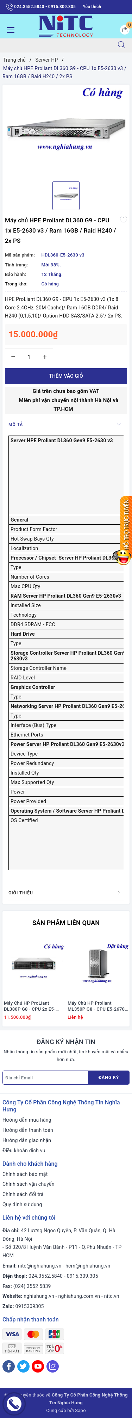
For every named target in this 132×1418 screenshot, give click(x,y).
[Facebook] (8, 1366)
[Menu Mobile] (8, 29)
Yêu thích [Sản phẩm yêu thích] (92, 6)
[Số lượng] (29, 357)
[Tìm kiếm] (121, 45)
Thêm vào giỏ (66, 376)
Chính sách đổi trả (23, 1194)
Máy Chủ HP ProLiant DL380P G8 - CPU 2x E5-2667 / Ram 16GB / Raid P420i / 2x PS (30, 1006)
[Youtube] (38, 1366)
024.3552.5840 (46, 1276)
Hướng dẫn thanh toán (27, 1130)
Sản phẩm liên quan (66, 922)
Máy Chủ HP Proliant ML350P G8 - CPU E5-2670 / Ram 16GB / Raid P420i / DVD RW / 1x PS (98, 1006)
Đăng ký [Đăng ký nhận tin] (109, 1077)
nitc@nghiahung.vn (39, 1266)
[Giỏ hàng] (125, 30)
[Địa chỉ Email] (45, 1078)
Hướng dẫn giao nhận (26, 1140)
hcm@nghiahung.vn (87, 1266)
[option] (66, 130)
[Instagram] (52, 1366)
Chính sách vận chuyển (28, 1184)
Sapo (80, 1410)
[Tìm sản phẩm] (55, 45)
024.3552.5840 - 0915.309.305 (41, 7)
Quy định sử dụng (22, 1204)
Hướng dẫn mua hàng (26, 1120)
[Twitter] (23, 1366)
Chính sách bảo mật (25, 1174)
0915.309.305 (82, 1276)
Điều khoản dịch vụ (23, 1150)
